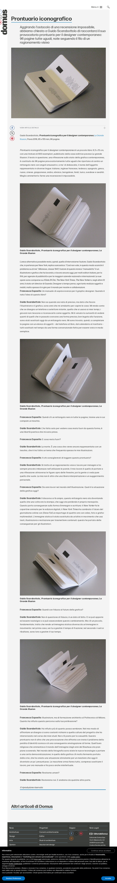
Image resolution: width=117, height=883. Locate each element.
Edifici (41, 836)
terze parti (37, 859)
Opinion (12, 845)
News (11, 828)
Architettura (14, 832)
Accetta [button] (108, 878)
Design (12, 836)
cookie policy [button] (75, 857)
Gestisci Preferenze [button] (13, 878)
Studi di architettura (47, 840)
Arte (11, 840)
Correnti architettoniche (49, 832)
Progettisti (43, 828)
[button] (101, 851)
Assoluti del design (47, 845)
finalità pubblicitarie (15, 864)
